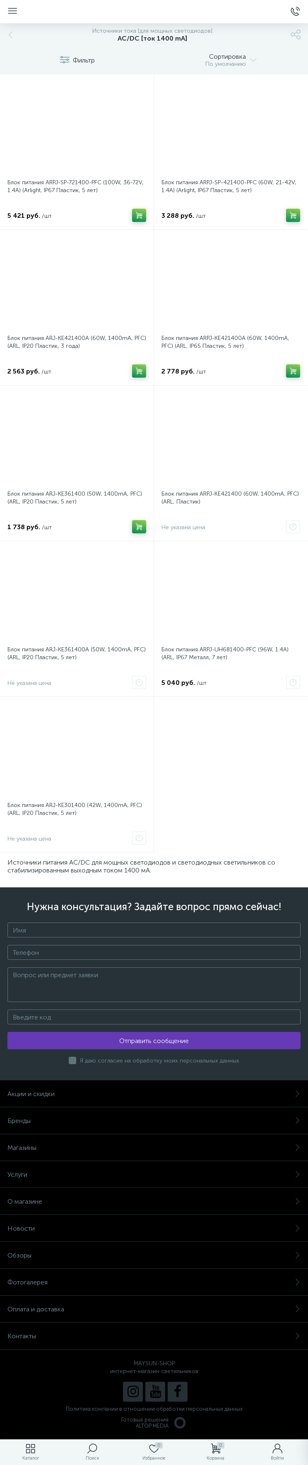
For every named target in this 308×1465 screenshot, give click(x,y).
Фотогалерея (154, 1282)
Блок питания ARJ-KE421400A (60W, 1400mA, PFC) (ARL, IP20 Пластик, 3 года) (76, 342)
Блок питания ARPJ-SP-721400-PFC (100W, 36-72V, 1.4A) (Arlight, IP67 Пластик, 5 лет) (75, 186)
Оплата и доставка (154, 1309)
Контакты (154, 1336)
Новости (154, 1228)
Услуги (154, 1174)
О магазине (154, 1201)
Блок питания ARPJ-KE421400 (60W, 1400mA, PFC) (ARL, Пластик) (230, 497)
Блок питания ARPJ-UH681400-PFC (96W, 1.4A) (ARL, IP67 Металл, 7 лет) (225, 653)
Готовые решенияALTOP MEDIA (154, 1422)
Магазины (154, 1148)
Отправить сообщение (154, 1041)
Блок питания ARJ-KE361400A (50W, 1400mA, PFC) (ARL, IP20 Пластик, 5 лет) (76, 653)
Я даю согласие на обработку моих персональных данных (159, 1060)
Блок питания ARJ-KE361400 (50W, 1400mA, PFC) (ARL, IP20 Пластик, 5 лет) (74, 497)
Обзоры (154, 1255)
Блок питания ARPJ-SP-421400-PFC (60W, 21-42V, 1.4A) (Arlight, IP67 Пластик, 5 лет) (228, 186)
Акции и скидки (154, 1094)
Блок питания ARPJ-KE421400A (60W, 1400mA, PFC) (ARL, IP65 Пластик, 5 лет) (225, 342)
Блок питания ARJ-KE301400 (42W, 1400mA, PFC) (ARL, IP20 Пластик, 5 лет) (74, 809)
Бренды (154, 1121)
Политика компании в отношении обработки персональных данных (154, 1409)
